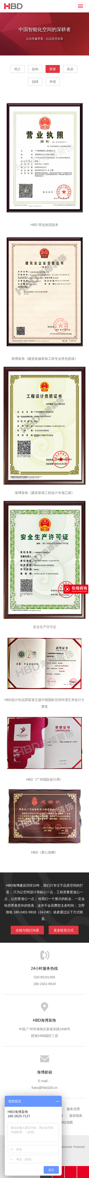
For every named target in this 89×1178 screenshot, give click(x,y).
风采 (70, 69)
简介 (17, 69)
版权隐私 (76, 1116)
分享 (83, 1172)
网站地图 (66, 1122)
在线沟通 (71, 1172)
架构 (35, 69)
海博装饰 (13, 6)
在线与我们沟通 (27, 930)
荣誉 (52, 69)
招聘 (35, 82)
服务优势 (73, 1109)
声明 (52, 82)
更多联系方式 (64, 930)
